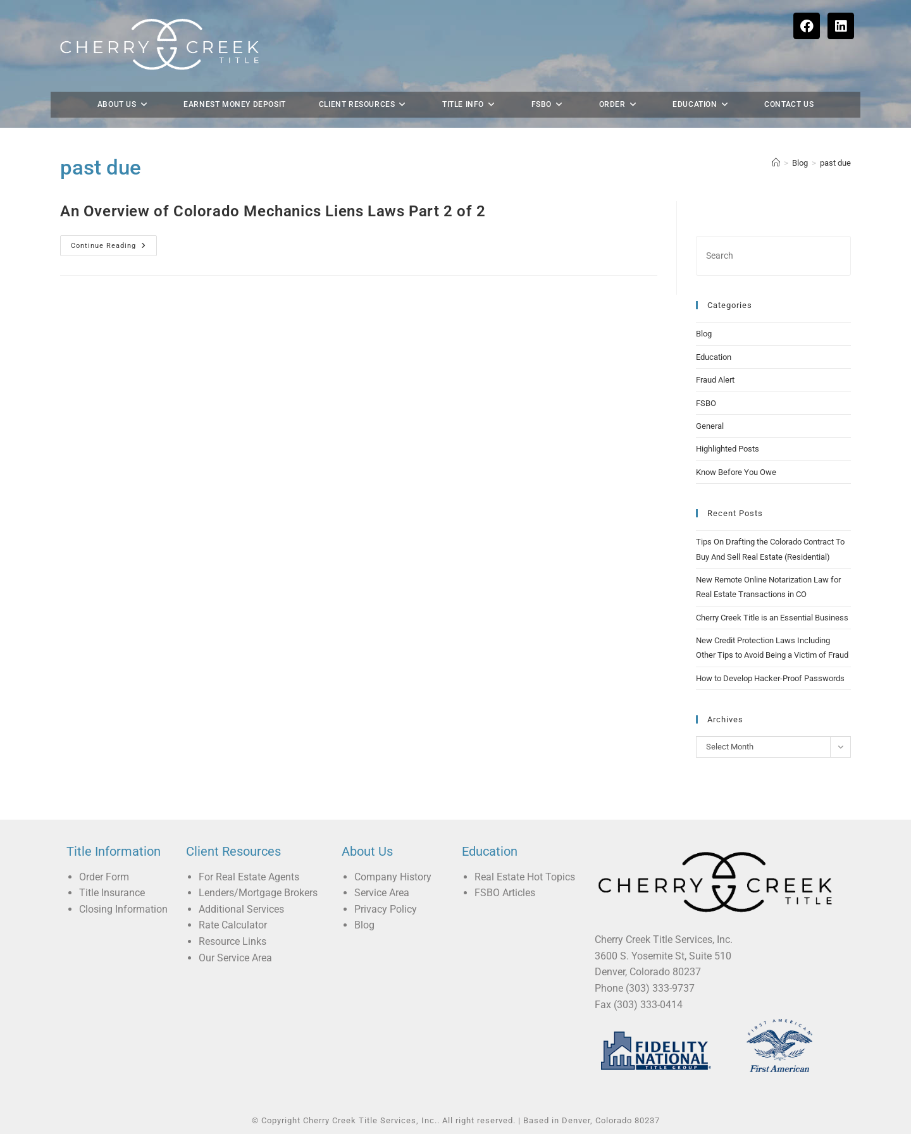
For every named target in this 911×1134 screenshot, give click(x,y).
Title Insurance (112, 893)
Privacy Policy (385, 909)
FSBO (706, 403)
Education (713, 357)
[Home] (776, 163)
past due (835, 163)
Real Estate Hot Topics (524, 877)
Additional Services (241, 909)
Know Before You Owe (736, 472)
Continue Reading (114, 242)
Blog (704, 333)
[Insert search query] (773, 256)
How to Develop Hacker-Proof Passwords (770, 678)
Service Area (381, 893)
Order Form (104, 877)
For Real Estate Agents (249, 877)
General (710, 426)
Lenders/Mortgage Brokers (258, 893)
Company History (392, 877)
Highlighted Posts (727, 448)
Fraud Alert (715, 380)
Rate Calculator (233, 925)
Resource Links (232, 941)
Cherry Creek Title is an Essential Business (772, 617)
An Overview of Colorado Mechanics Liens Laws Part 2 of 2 (273, 211)
